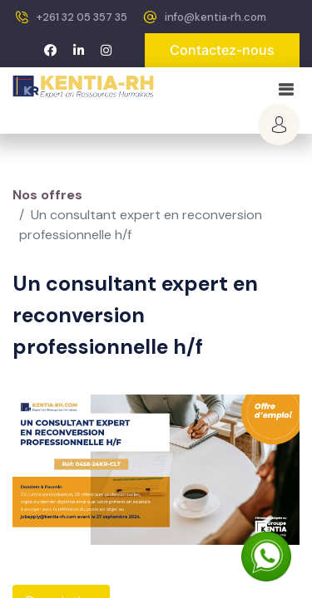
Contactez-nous (222, 50)
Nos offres (47, 194)
